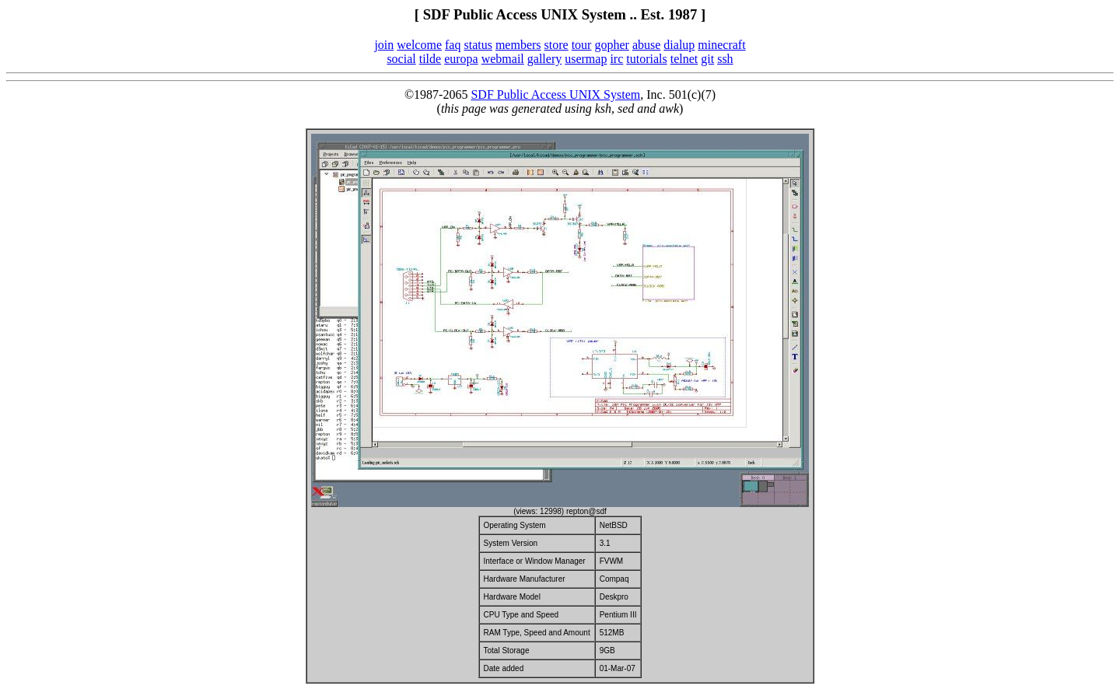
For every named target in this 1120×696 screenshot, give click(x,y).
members (518, 44)
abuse (646, 44)
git (707, 58)
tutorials (646, 58)
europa (461, 58)
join (384, 44)
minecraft (721, 44)
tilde (430, 58)
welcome (419, 44)
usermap (586, 58)
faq (452, 44)
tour (582, 44)
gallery (544, 58)
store (556, 44)
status (478, 44)
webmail (502, 58)
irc (616, 58)
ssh (725, 58)
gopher (611, 44)
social (401, 58)
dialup (679, 44)
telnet (684, 58)
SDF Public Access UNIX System (555, 94)
